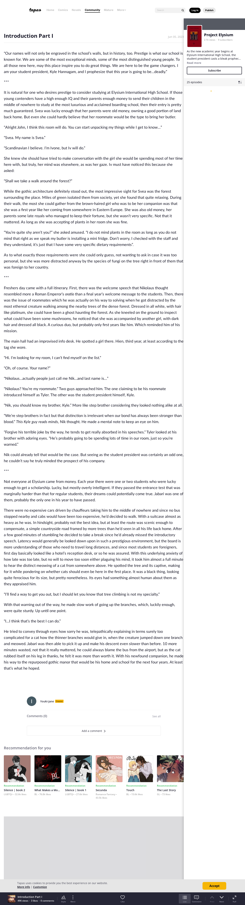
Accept (214, 886)
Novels (76, 10)
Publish (209, 10)
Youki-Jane (47, 701)
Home (50, 10)
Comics (63, 10)
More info (23, 887)
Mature (108, 10)
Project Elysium (218, 34)
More (121, 10)
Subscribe (214, 70)
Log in (195, 10)
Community (92, 10)
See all (156, 716)
